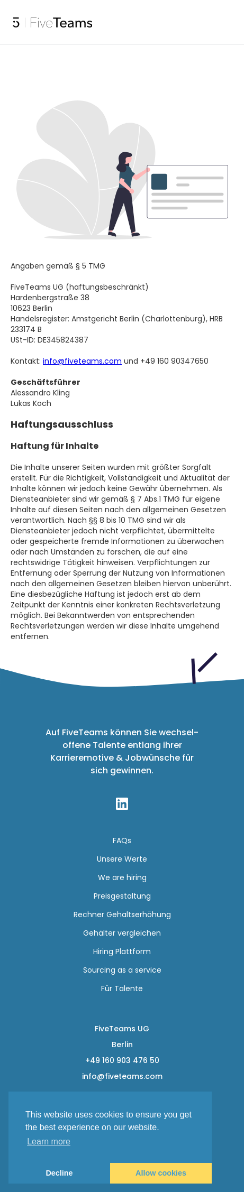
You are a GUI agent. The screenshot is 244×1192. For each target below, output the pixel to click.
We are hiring (122, 877)
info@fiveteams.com (82, 361)
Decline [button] (59, 1173)
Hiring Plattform (122, 951)
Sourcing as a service (122, 970)
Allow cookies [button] (160, 1173)
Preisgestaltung (122, 896)
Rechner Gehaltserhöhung (122, 914)
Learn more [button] (48, 1141)
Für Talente (122, 988)
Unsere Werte (122, 859)
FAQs (122, 840)
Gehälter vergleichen (122, 933)
